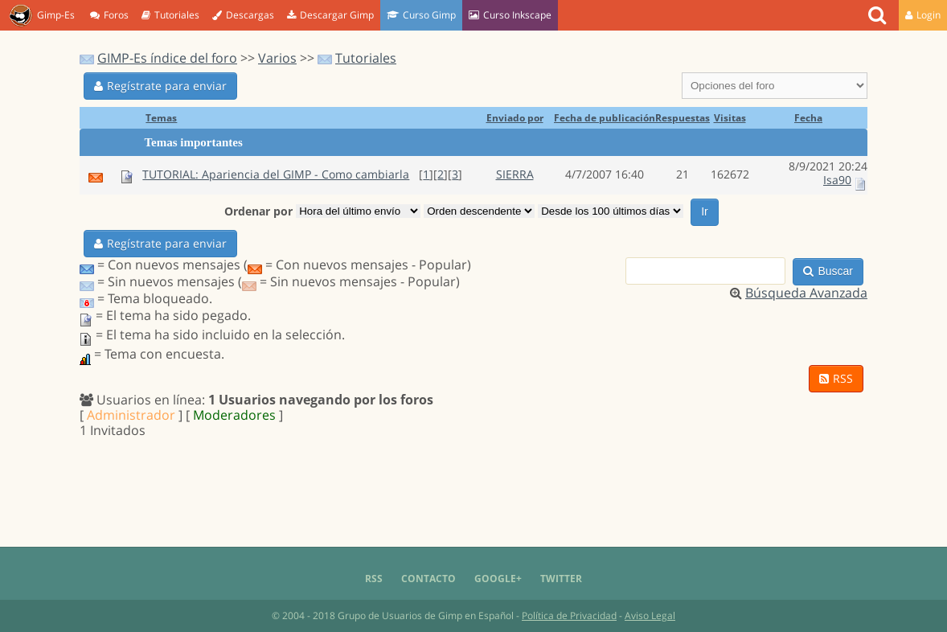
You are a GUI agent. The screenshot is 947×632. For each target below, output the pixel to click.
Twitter (561, 578)
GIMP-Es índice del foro (167, 58)
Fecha (808, 118)
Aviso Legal (650, 615)
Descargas (243, 15)
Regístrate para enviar (160, 85)
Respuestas (682, 118)
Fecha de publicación (604, 118)
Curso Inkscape (510, 15)
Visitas (730, 118)
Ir (704, 211)
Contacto (428, 578)
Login (923, 15)
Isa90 (837, 179)
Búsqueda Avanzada (806, 293)
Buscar (828, 271)
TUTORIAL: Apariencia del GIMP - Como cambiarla (275, 174)
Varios (277, 58)
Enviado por (514, 118)
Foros (109, 15)
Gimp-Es (42, 16)
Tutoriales (170, 15)
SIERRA (515, 174)
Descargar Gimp (330, 15)
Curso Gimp (421, 15)
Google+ (498, 578)
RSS (836, 378)
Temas (161, 118)
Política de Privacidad (569, 615)
